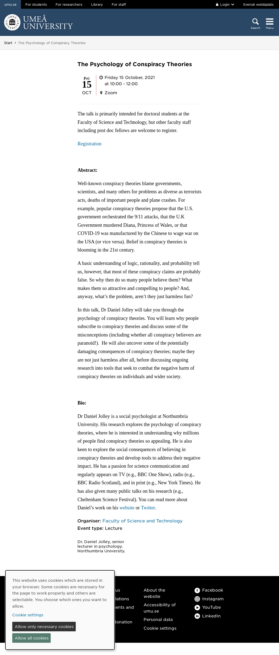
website (126, 507)
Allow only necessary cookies (44, 626)
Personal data (158, 619)
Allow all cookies (31, 637)
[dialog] (59, 610)
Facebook (209, 589)
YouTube (208, 607)
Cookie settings (160, 627)
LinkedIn (208, 615)
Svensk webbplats (258, 4)
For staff (119, 4)
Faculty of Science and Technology (142, 520)
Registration (89, 143)
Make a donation (114, 621)
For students (36, 4)
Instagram (209, 598)
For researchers (69, 4)
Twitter (148, 507)
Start (8, 43)
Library (97, 4)
